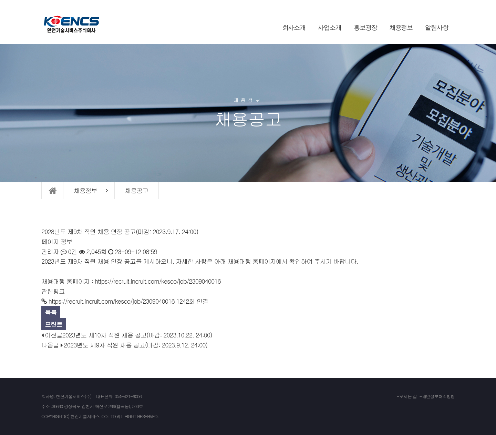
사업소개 (329, 27)
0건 (69, 251)
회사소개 (294, 27)
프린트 (53, 324)
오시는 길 (408, 396)
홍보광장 (365, 27)
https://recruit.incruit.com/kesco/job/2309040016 (158, 281)
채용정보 (401, 27)
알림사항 (436, 27)
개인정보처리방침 (438, 396)
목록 (50, 312)
